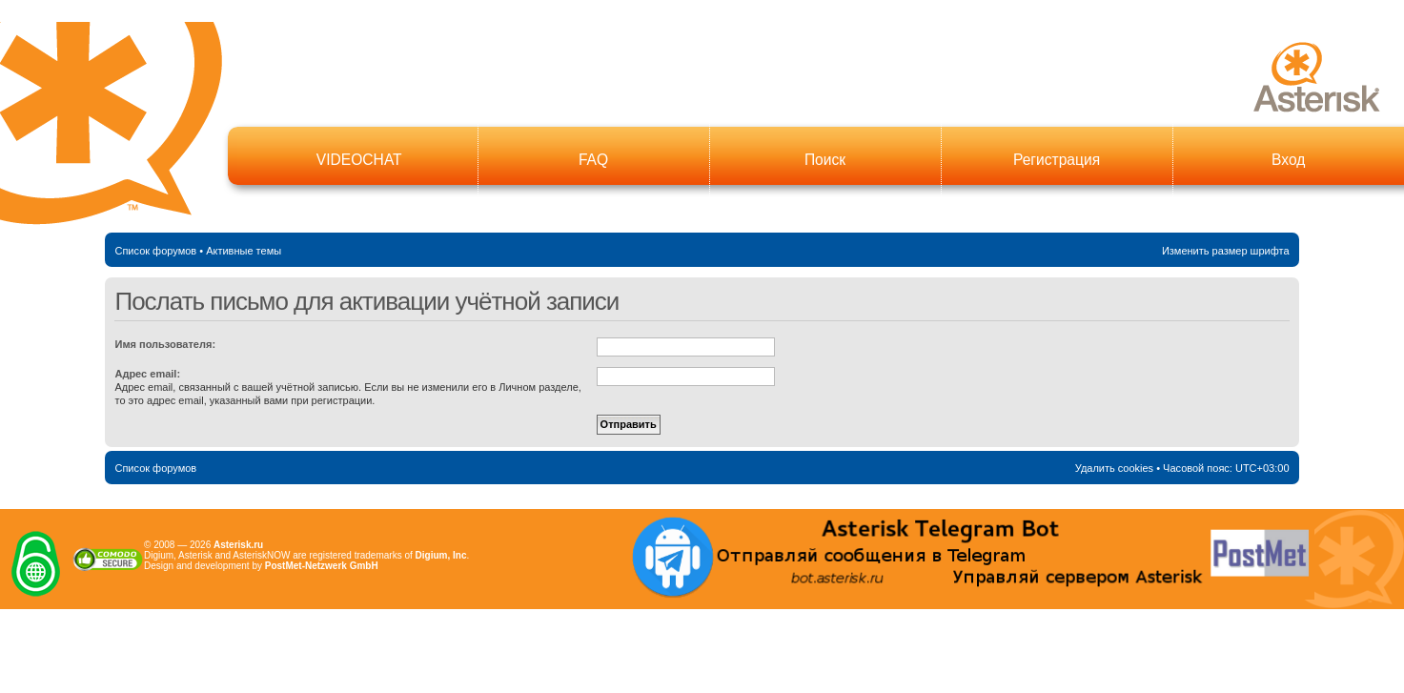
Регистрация (1056, 160)
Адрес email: (147, 373)
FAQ (593, 160)
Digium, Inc (441, 555)
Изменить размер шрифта (1226, 250)
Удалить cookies (1114, 468)
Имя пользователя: (164, 344)
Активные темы (243, 250)
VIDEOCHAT (359, 160)
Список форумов (155, 250)
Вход (1288, 160)
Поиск (824, 160)
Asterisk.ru (238, 545)
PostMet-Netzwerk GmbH (321, 566)
